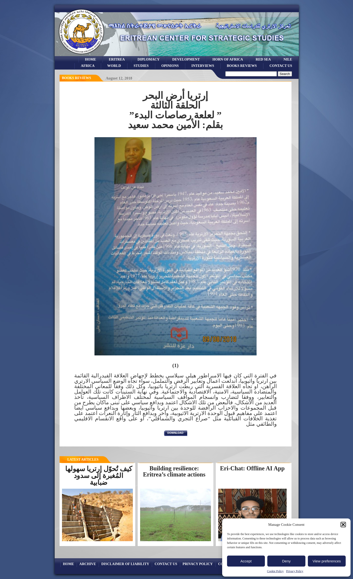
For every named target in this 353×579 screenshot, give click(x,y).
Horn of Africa (227, 59)
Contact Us (281, 66)
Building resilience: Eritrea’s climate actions (174, 471)
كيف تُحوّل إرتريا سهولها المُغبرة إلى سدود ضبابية (98, 475)
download (175, 432)
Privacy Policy (294, 571)
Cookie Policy (275, 571)
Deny (286, 561)
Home (90, 59)
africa (87, 66)
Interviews (202, 66)
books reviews (242, 66)
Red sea (263, 59)
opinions (170, 66)
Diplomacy (148, 59)
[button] (343, 524)
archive (87, 564)
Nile (287, 59)
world (114, 66)
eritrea (117, 59)
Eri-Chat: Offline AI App (252, 468)
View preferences (327, 561)
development (186, 59)
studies (141, 66)
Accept (246, 561)
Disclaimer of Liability (125, 564)
